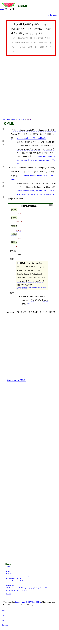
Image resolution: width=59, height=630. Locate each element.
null (20, 187)
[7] (3, 197)
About (4, 615)
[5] (3, 182)
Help (3, 620)
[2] (3, 166)
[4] (3, 145)
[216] (51, 205)
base (18, 230)
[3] (3, 141)
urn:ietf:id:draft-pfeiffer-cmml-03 (16, 590)
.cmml (8, 566)
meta (18, 238)
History (8, 593)
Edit (50, 15)
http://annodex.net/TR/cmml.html (31, 138)
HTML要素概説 (28, 206)
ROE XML (18, 198)
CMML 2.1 (10, 573)
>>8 (29, 303)
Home (4, 611)
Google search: (16, 380)
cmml (8, 571)
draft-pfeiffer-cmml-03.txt (14, 581)
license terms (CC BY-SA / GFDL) (28, 602)
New (55, 15)
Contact (5, 625)
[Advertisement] (29, 87)
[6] (3, 186)
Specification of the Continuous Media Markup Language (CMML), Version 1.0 (31, 266)
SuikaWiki (6, 120)
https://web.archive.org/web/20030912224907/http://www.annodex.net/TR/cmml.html (36, 160)
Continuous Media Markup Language (18, 576)
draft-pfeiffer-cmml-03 (13, 578)
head (18, 214)
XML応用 (20, 120)
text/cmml (9, 583)
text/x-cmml (10, 585)
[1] (3, 129)
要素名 (14, 210)
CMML (23, 6)
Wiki (14, 120)
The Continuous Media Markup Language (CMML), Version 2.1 (26, 588)
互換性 (47, 38)
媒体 (32, 300)
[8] (18, 263)
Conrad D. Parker (30, 274)
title (19, 222)
